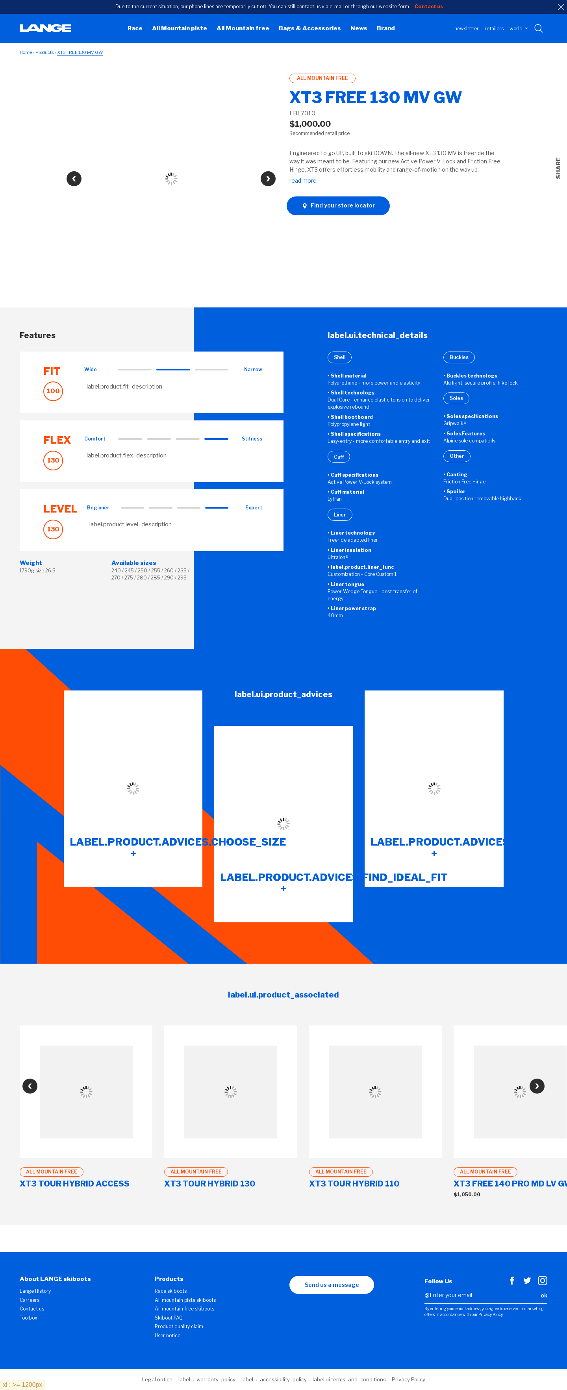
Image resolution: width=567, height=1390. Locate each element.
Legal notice (157, 1379)
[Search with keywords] (539, 28)
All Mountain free (243, 28)
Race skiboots (171, 1291)
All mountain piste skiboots (185, 1300)
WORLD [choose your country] (519, 28)
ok (544, 1295)
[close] (561, 7)
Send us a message (332, 1284)
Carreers (29, 1300)
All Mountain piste (179, 28)
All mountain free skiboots (184, 1309)
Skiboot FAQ (169, 1318)
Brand (386, 28)
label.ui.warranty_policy (206, 1379)
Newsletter (466, 28)
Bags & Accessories (310, 28)
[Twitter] (527, 1283)
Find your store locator (338, 205)
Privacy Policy (408, 1379)
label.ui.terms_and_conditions (349, 1379)
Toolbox (28, 1318)
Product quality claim (179, 1326)
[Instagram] (542, 1283)
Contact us (32, 1309)
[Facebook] (512, 1283)
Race (135, 28)
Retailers (494, 28)
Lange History (35, 1291)
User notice (167, 1335)
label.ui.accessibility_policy (274, 1379)
